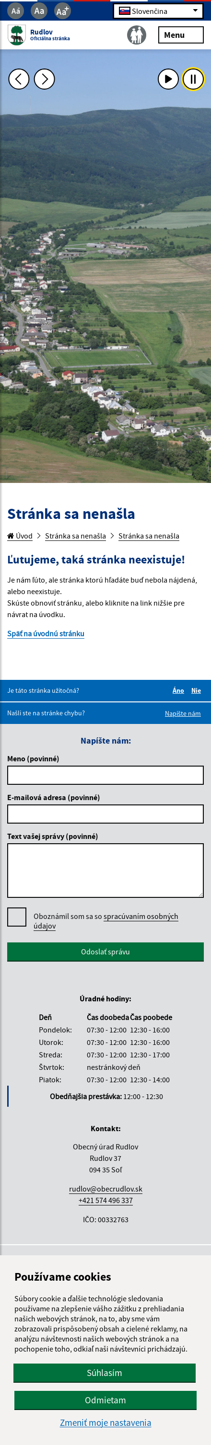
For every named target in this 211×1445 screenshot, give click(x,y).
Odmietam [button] (105, 1400)
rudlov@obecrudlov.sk (105, 1188)
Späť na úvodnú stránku (45, 633)
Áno (180, 690)
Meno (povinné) (33, 758)
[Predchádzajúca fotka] (19, 79)
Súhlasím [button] (104, 1372)
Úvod (20, 535)
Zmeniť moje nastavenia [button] (106, 1422)
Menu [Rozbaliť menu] (181, 34)
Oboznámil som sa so (106, 921)
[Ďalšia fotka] (44, 79)
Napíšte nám (183, 713)
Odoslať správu (105, 951)
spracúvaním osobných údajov (106, 920)
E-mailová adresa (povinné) (53, 797)
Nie (197, 690)
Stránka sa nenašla (75, 535)
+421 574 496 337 (106, 1200)
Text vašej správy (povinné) (52, 836)
